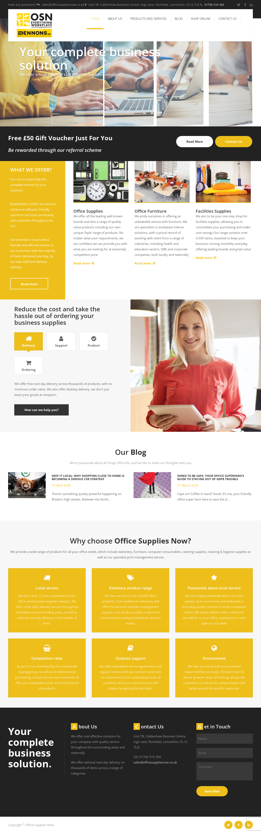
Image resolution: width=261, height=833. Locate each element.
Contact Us (228, 19)
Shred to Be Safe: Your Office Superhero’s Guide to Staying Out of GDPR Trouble (210, 477)
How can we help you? (41, 410)
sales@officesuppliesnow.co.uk (155, 762)
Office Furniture (151, 211)
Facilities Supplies (213, 211)
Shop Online (200, 19)
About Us (115, 19)
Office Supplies (88, 211)
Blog (179, 19)
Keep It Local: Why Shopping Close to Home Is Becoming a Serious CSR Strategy (88, 477)
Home (95, 19)
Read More (194, 141)
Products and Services (148, 19)
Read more (29, 284)
